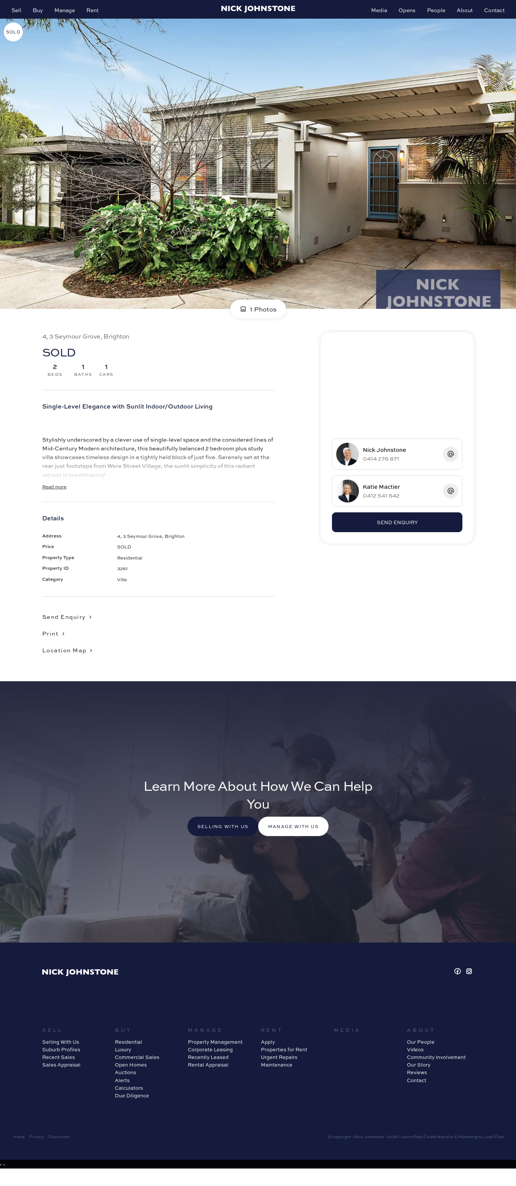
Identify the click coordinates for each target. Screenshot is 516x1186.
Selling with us (216, 839)
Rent (96, 13)
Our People (421, 1054)
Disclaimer (59, 1149)
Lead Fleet (494, 1149)
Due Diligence (132, 1108)
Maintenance (276, 1077)
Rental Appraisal (208, 1077)
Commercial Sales (137, 1069)
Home (19, 1149)
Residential (128, 1054)
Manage (68, 13)
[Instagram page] (469, 984)
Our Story (418, 1077)
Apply (268, 1054)
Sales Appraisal (61, 1077)
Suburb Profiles (61, 1062)
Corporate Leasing (210, 1062)
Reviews (417, 1085)
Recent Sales (58, 1069)
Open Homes (131, 1077)
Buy (42, 13)
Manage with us (300, 839)
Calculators (129, 1100)
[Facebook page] (458, 984)
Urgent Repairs (279, 1069)
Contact (490, 13)
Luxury (123, 1062)
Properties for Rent (284, 1062)
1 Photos (258, 318)
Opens (403, 13)
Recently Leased (208, 1069)
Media (375, 13)
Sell (20, 13)
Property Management (215, 1054)
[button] (56, 642)
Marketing (468, 1149)
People (432, 13)
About (461, 13)
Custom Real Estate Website (425, 1149)
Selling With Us (60, 1054)
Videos (415, 1062)
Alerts (122, 1093)
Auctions (125, 1085)
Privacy (36, 1149)
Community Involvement (436, 1069)
